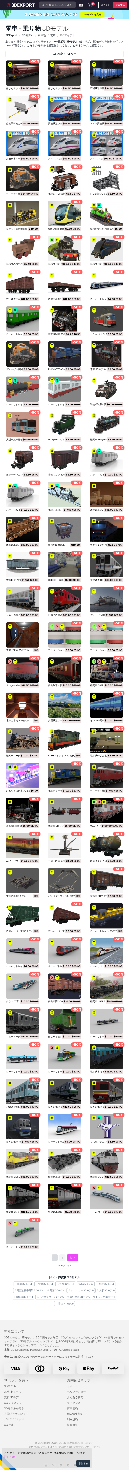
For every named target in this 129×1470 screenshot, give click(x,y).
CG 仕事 (9, 1425)
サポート (72, 1386)
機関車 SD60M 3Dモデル (19, 1176)
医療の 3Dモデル (23, 1296)
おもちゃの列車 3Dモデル (19, 790)
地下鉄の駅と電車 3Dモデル (105, 755)
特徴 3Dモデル (45, 1283)
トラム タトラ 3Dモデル (103, 334)
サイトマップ (93, 1446)
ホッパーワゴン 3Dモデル (19, 474)
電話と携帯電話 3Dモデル (29, 1290)
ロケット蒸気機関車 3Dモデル (22, 228)
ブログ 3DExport (14, 1419)
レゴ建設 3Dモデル (100, 193)
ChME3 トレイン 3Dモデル (62, 755)
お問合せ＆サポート (82, 1380)
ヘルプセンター (76, 1392)
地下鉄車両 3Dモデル (101, 1071)
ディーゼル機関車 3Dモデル (21, 369)
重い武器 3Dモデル (78, 1296)
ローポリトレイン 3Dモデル (105, 931)
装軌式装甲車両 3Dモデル (103, 404)
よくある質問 (75, 1397)
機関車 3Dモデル (99, 439)
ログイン (105, 4)
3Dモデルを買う (16, 1380)
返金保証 (72, 1425)
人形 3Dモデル (106, 1290)
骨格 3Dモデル (64, 1303)
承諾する (83, 1463)
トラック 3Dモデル (104, 1296)
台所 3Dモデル (66, 1283)
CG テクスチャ (13, 1403)
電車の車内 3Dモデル (17, 650)
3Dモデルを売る (14, 1408)
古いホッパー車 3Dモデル (61, 931)
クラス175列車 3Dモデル (19, 1001)
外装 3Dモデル (105, 1283)
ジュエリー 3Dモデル (81, 1290)
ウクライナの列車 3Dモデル (105, 544)
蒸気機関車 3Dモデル (59, 334)
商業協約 (72, 1408)
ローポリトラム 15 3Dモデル (63, 1141)
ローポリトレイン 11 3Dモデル (106, 299)
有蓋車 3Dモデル (99, 896)
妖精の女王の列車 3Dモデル (105, 228)
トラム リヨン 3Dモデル (103, 1211)
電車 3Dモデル (98, 369)
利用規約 (72, 1419)
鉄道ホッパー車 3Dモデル (19, 931)
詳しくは (9, 1457)
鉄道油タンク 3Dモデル (102, 860)
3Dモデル (10, 1386)
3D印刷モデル (12, 1392)
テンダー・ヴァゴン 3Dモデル (64, 439)
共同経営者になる (15, 1414)
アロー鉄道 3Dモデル (59, 860)
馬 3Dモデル (86, 1283)
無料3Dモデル (12, 1397)
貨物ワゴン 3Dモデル (59, 474)
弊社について (14, 1331)
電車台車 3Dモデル (16, 896)
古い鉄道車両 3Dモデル (18, 299)
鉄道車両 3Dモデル (58, 299)
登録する (120, 4)
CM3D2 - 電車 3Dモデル (61, 580)
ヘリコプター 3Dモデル (50, 1296)
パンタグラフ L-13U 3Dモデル (64, 896)
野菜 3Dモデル (56, 1290)
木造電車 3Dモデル (100, 509)
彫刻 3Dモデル (23, 1283)
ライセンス (73, 1403)
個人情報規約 (75, 1414)
